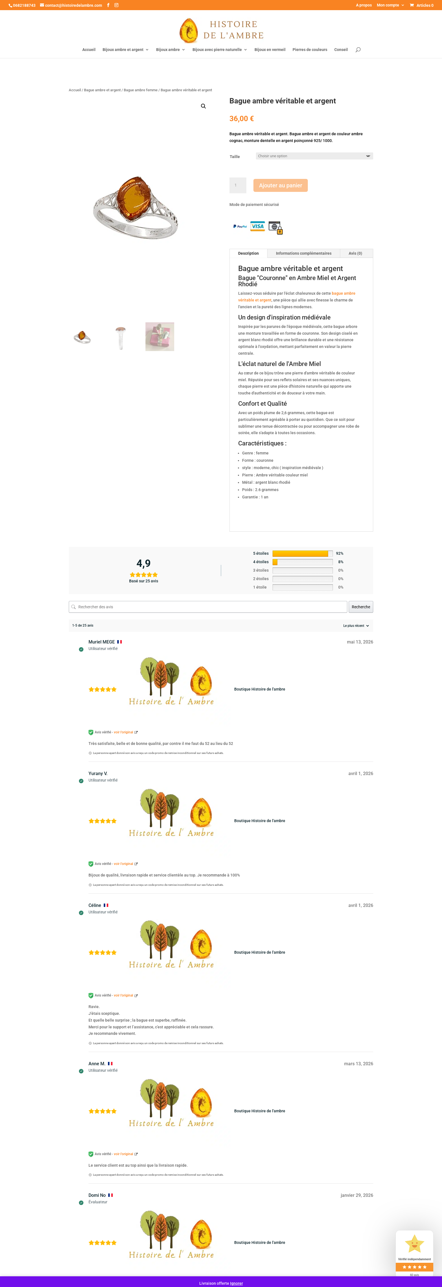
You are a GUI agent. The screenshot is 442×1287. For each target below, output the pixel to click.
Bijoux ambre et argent (123, 50)
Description (248, 253)
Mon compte (388, 5)
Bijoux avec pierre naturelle (217, 50)
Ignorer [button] (236, 1283)
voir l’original (123, 732)
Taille (235, 156)
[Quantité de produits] (237, 185)
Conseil (341, 50)
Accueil (89, 50)
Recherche (361, 607)
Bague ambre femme (141, 90)
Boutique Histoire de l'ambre (259, 689)
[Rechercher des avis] (208, 607)
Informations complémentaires (304, 253)
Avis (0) (355, 253)
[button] (203, 106)
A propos (364, 5)
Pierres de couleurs (310, 50)
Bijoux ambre (168, 50)
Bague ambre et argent (102, 90)
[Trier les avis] (355, 625)
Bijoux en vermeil (270, 50)
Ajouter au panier (280, 185)
